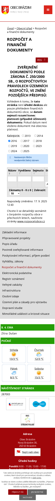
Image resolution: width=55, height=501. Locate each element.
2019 (14, 146)
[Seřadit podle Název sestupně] (9, 173)
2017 (26, 141)
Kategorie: (13, 135)
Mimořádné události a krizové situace (25, 313)
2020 (26, 146)
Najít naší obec (30, 452)
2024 (14, 151)
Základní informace (14, 232)
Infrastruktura (11, 290)
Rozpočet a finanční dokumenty (22, 267)
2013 (28, 136)
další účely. (37, 478)
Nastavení (27, 497)
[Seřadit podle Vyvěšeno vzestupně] (19, 172)
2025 (26, 151)
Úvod (10, 28)
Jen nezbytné (37, 492)
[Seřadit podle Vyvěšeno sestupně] (19, 173)
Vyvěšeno (24, 170)
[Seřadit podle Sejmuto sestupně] (34, 173)
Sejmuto (38, 170)
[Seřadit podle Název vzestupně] (9, 172)
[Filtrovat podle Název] (12, 179)
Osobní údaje (10, 296)
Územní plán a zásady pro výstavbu (24, 302)
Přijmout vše (17, 492)
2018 (39, 141)
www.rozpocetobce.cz (31, 221)
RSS (41, 60)
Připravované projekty (16, 238)
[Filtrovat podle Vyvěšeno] (24, 179)
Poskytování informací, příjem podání (26, 255)
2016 (14, 141)
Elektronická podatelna (17, 273)
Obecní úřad (24, 28)
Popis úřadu (9, 244)
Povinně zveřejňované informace (22, 249)
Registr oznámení (13, 279)
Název (12, 170)
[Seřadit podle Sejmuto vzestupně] (34, 172)
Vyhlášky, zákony (12, 261)
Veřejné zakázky (12, 284)
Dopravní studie (12, 308)
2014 (40, 136)
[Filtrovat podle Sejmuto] (38, 179)
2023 (39, 146)
